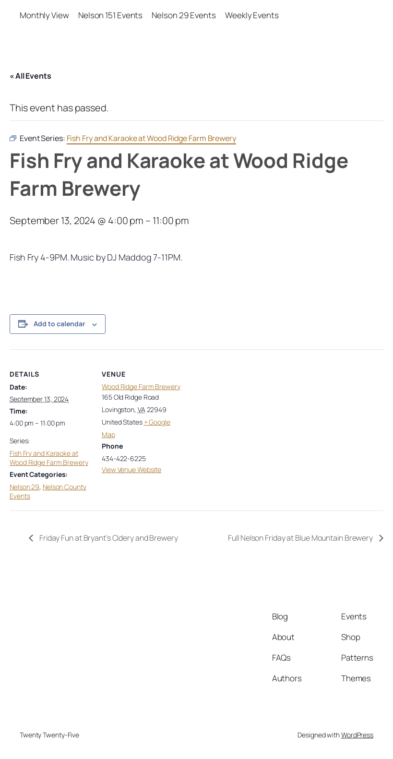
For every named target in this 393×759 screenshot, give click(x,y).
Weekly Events (252, 15)
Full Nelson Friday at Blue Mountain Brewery (301, 538)
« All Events (30, 76)
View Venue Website (131, 469)
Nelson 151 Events (110, 15)
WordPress (357, 734)
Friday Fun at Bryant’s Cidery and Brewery (108, 538)
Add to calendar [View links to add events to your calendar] (59, 323)
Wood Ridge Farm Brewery (141, 386)
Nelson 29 (24, 486)
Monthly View (44, 15)
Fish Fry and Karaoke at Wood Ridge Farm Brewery (49, 458)
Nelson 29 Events (183, 15)
